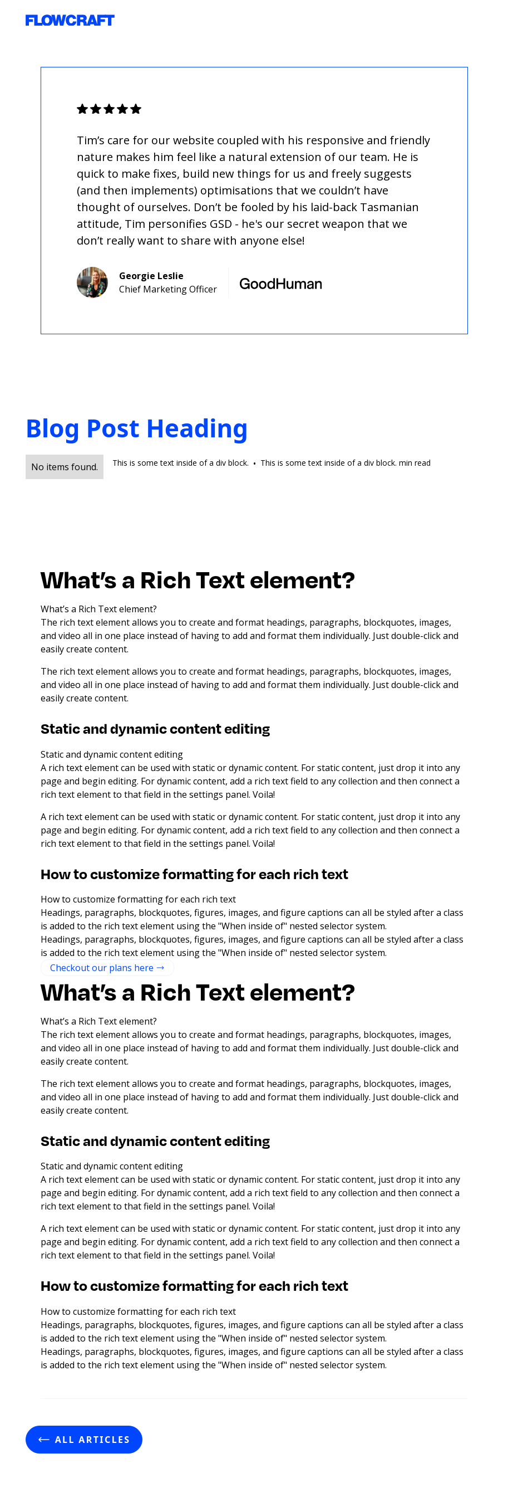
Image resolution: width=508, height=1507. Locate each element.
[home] (70, 20)
